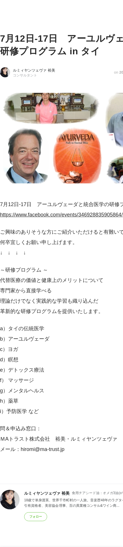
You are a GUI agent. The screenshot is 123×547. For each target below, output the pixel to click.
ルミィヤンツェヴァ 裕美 (34, 70)
